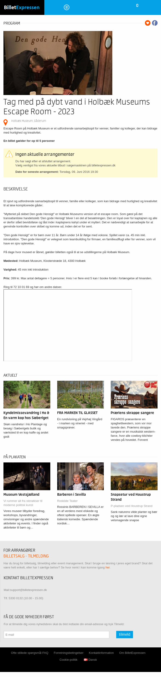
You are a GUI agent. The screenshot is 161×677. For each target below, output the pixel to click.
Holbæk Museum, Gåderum (28, 121)
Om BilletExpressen (132, 653)
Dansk (90, 659)
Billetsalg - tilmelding (26, 556)
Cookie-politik (68, 659)
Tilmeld (124, 634)
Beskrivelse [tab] (15, 189)
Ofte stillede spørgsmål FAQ (29, 653)
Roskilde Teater (67, 501)
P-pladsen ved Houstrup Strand (131, 506)
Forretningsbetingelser (68, 653)
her (107, 567)
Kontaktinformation (101, 653)
